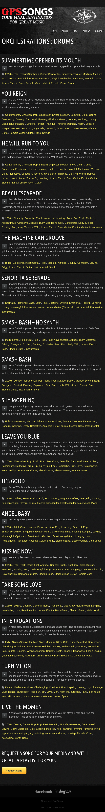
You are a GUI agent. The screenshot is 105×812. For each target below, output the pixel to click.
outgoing (75, 691)
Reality (20, 655)
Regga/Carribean (29, 74)
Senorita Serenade (26, 277)
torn (33, 655)
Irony (20, 227)
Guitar (29, 132)
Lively (70, 344)
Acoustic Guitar (92, 78)
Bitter (59, 642)
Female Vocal (33, 83)
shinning (39, 733)
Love (79, 466)
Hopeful (71, 119)
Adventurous (9, 222)
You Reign (15, 93)
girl (43, 691)
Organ (71, 83)
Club (4, 691)
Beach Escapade (22, 193)
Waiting (44, 178)
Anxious (12, 78)
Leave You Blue (21, 436)
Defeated (81, 642)
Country (27, 605)
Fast (44, 302)
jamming (78, 728)
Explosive (48, 344)
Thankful (50, 123)
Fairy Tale (44, 466)
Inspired (50, 728)
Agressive (22, 222)
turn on (17, 696)
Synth (52, 267)
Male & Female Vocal (54, 83)
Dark (72, 642)
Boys (49, 569)
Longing (96, 302)
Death (59, 651)
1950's (9, 605)
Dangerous (71, 222)
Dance (9, 687)
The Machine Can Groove (34, 237)
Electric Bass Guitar (76, 128)
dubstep (71, 733)
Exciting (6, 227)
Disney (17, 380)
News (75, 31)
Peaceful (20, 123)
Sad (4, 651)
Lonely (56, 646)
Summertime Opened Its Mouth (42, 60)
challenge (97, 687)
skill (10, 696)
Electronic (18, 262)
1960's (9, 218)
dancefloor (22, 691)
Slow (43, 173)
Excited (89, 222)
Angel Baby (16, 513)
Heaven (15, 128)
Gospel (6, 128)
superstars (51, 733)
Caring (92, 114)
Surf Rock (79, 218)
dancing (67, 728)
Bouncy (33, 78)
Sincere (30, 123)
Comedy (18, 218)
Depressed (94, 642)
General (77, 527)
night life (64, 691)
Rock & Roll (36, 498)
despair (68, 651)
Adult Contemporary (25, 527)
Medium (87, 74)
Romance (23, 470)
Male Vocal (83, 503)
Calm (84, 114)
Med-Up (90, 218)
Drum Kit (50, 128)
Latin (38, 302)
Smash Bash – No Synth (31, 322)
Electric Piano (9, 182)
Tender (40, 123)
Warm (81, 123)
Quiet (5, 173)
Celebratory (8, 119)
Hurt (72, 466)
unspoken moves (32, 696)
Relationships (9, 470)
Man (55, 691)
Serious (25, 173)
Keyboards (8, 737)
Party (84, 691)
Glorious (53, 119)
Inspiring (82, 119)
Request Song (14, 770)
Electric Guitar (89, 178)
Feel (53, 466)
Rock (69, 218)
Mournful (81, 646)
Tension (28, 227)
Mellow (95, 169)
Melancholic (68, 646)
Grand (62, 119)
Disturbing (7, 646)
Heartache (63, 466)
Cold (65, 642)
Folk (7, 421)
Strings (46, 132)
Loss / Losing (93, 651)
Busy (42, 222)
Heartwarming (62, 531)
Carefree (91, 339)
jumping (88, 728)
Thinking (61, 123)
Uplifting (71, 123)
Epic (32, 728)
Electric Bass (17, 83)
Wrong (30, 651)
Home (54, 31)
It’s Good (13, 480)
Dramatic (29, 218)
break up (33, 466)
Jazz (31, 302)
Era (38, 218)
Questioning (8, 655)
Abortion (40, 651)
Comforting (8, 169)
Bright (63, 498)
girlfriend (69, 536)
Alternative (20, 461)
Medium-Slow (67, 164)
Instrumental (48, 218)
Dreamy (20, 119)
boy (88, 687)
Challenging (41, 687)
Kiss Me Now (18, 551)
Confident (51, 222)
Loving (92, 119)
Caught (50, 651)
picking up (94, 691)
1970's (9, 498)
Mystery (61, 218)
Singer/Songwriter (50, 74)
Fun (14, 227)
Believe (89, 123)
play (4, 68)
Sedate (11, 651)
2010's (9, 74)
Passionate (30, 307)
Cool (60, 222)
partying (28, 733)
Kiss (67, 569)
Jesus (24, 128)
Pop (16, 74)
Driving (93, 262)
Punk (29, 339)
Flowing (42, 119)
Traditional (56, 605)
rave (4, 696)
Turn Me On (17, 665)
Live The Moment (23, 706)
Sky (31, 128)
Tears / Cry (32, 178)
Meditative (83, 169)
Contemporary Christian (18, 114)
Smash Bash (17, 359)
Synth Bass (21, 737)
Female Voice (79, 470)
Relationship (90, 466)
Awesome (74, 724)
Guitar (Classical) (63, 307)
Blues (8, 262)
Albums (86, 31)
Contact (99, 31)
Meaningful (8, 123)
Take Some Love (22, 584)
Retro (25, 498)
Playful (55, 78)
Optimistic (12, 503)
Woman (47, 696)
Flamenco (22, 302)
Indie (8, 642)
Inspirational (18, 178)
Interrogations (22, 620)
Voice (89, 655)
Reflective (65, 78)
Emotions (78, 78)
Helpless (47, 646)
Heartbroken (90, 461)
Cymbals (39, 128)
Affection (46, 536)
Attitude (33, 222)
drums (5, 83)
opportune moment (12, 733)
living (97, 728)
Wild (36, 227)
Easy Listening (45, 527)
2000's (9, 461)
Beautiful (23, 78)
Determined (89, 421)
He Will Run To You (26, 143)
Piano (37, 132)
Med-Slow (52, 461)
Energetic (16, 344)
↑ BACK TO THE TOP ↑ (52, 807)
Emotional (44, 78)
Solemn (52, 173)
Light (51, 169)
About (65, 31)
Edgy (81, 222)
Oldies (17, 498)
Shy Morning (19, 400)
